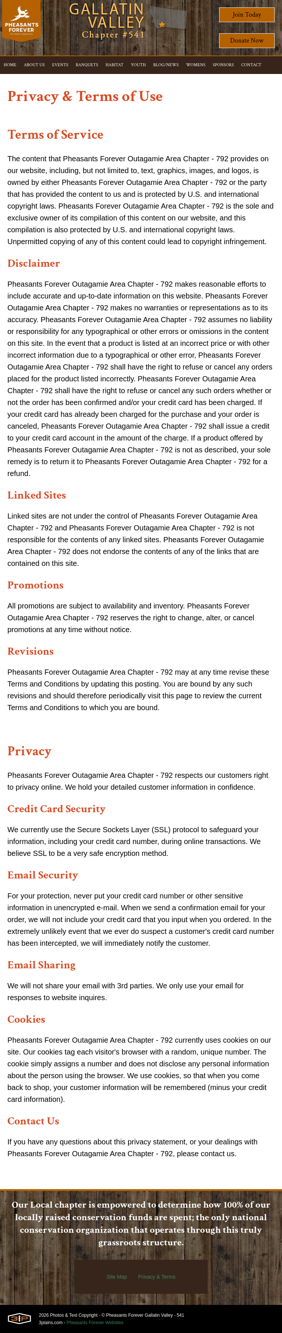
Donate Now (246, 40)
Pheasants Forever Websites (95, 1322)
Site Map (117, 1277)
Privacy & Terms (156, 1277)
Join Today (247, 14)
